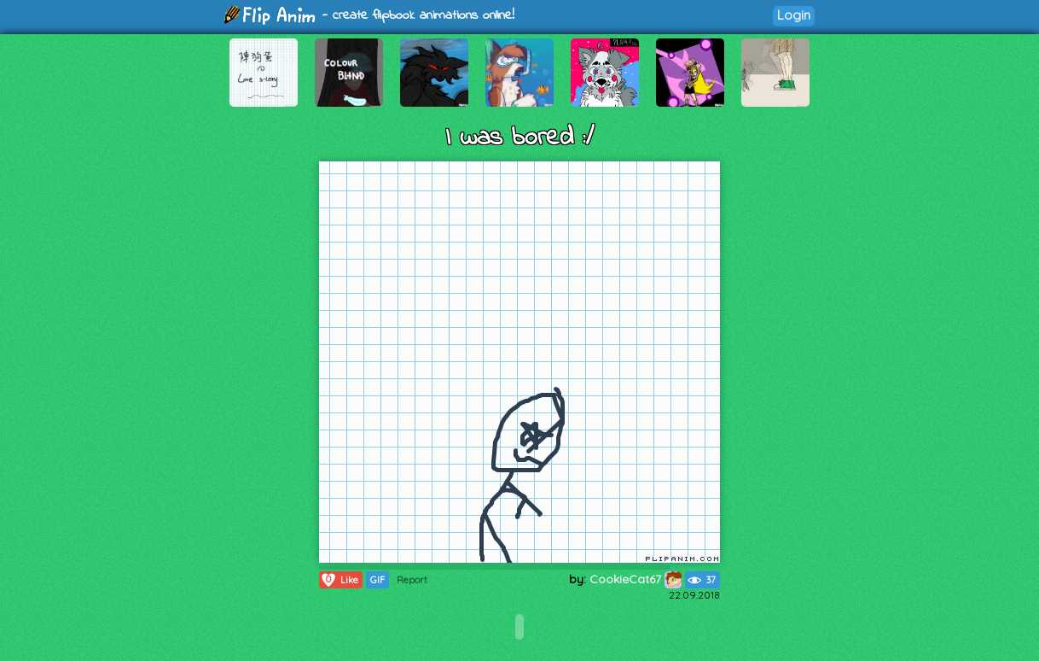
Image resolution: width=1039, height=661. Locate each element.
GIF (377, 580)
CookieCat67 (635, 579)
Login (793, 15)
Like (339, 579)
